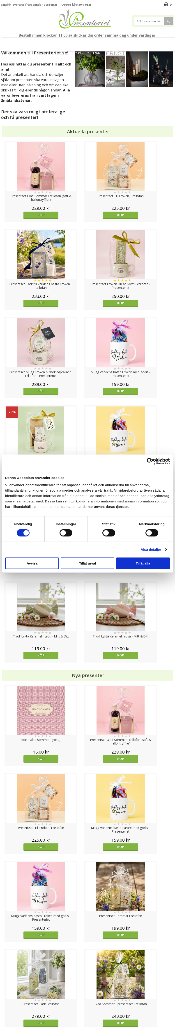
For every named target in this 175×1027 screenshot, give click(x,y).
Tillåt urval (87, 563)
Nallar (5, 1007)
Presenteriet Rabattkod (18, 1000)
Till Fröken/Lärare (26, 42)
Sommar (63, 42)
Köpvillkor (8, 986)
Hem (123, 42)
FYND (96, 53)
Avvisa (32, 563)
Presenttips (104, 42)
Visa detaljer (151, 549)
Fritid (151, 42)
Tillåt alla (143, 563)
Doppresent (10, 1013)
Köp (22, 215)
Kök (137, 42)
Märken (82, 53)
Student (49, 42)
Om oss (7, 993)
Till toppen (87, 957)
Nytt (7, 42)
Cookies (7, 973)
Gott (165, 42)
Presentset (81, 42)
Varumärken (10, 979)
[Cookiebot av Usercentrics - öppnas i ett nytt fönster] (150, 461)
